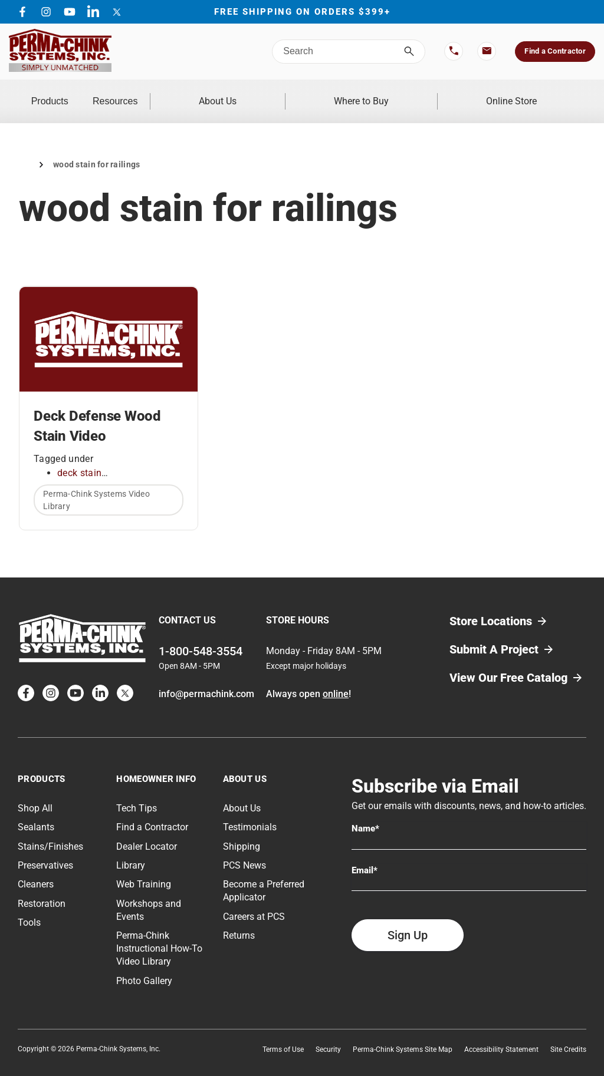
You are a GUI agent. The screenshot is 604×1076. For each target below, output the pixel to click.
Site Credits (568, 1035)
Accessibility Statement (501, 1035)
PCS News (244, 850)
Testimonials (250, 812)
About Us (290, 94)
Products (71, 94)
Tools (29, 908)
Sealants (36, 812)
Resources (179, 94)
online (336, 679)
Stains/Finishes (50, 831)
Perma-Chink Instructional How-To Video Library (159, 934)
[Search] (409, 51)
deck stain (79, 458)
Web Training (143, 870)
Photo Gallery (144, 966)
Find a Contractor (554, 51)
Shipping (241, 831)
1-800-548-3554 (200, 636)
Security (328, 1035)
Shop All (35, 793)
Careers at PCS (254, 901)
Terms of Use (283, 1035)
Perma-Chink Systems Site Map (402, 1035)
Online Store (526, 94)
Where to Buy (405, 94)
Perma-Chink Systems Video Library (96, 485)
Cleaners (36, 870)
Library (130, 850)
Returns (239, 921)
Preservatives (45, 850)
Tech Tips (136, 793)
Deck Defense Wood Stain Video (97, 411)
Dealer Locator (146, 831)
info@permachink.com (206, 679)
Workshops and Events (148, 895)
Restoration (41, 889)
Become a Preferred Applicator (263, 876)
